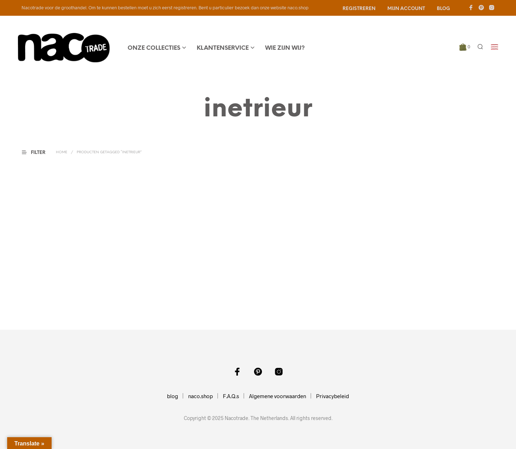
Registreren (359, 8)
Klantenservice (223, 48)
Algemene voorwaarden (277, 396)
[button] (464, 46)
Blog (443, 8)
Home (61, 152)
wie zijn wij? (285, 48)
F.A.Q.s (231, 396)
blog (172, 396)
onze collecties (154, 48)
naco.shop (200, 396)
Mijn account (406, 8)
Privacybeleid (332, 396)
